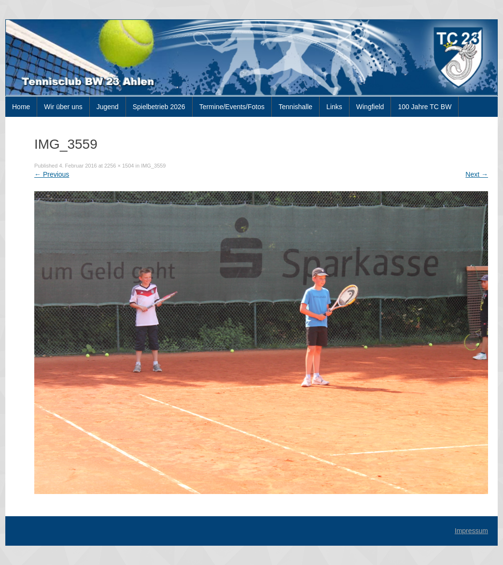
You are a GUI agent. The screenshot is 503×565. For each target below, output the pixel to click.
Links (334, 107)
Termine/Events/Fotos (232, 107)
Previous (51, 174)
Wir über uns (63, 107)
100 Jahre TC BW (424, 107)
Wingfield (370, 107)
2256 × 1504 (119, 166)
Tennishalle (295, 107)
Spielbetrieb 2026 (159, 107)
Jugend (108, 107)
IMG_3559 (153, 166)
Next (476, 174)
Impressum (471, 531)
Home (21, 107)
